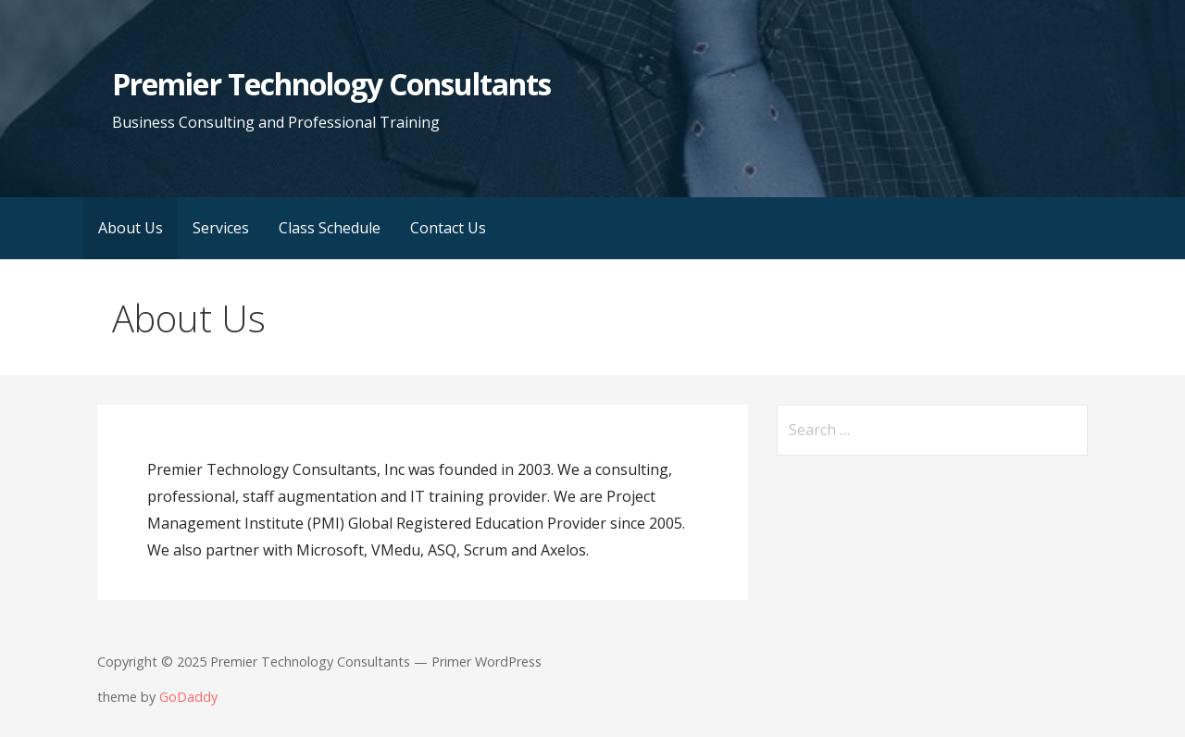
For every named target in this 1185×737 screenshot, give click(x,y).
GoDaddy (188, 697)
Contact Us (448, 228)
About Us (130, 228)
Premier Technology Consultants (331, 84)
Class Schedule (329, 228)
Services (221, 228)
